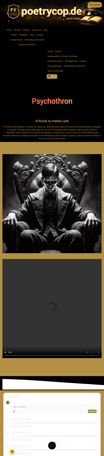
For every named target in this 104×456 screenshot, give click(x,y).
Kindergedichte (71, 61)
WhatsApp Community (34, 40)
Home (9, 30)
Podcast (26, 30)
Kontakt (39, 35)
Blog (45, 30)
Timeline (17, 30)
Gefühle (82, 61)
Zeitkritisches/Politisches (74, 66)
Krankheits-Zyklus (55, 61)
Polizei (50, 51)
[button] (52, 76)
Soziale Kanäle (16, 40)
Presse (14, 35)
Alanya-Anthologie (55, 71)
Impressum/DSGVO (27, 44)
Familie (58, 51)
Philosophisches (55, 66)
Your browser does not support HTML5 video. (52, 308)
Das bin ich (37, 30)
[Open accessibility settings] (12, 451)
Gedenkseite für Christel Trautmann (63, 56)
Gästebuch (23, 35)
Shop (32, 35)
